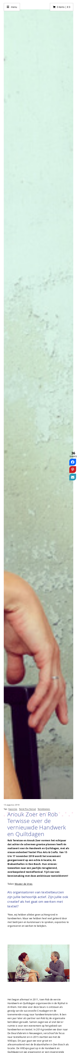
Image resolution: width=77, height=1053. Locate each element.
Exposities (12, 809)
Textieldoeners (44, 809)
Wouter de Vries (24, 883)
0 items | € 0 (63, 6)
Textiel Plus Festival (27, 809)
